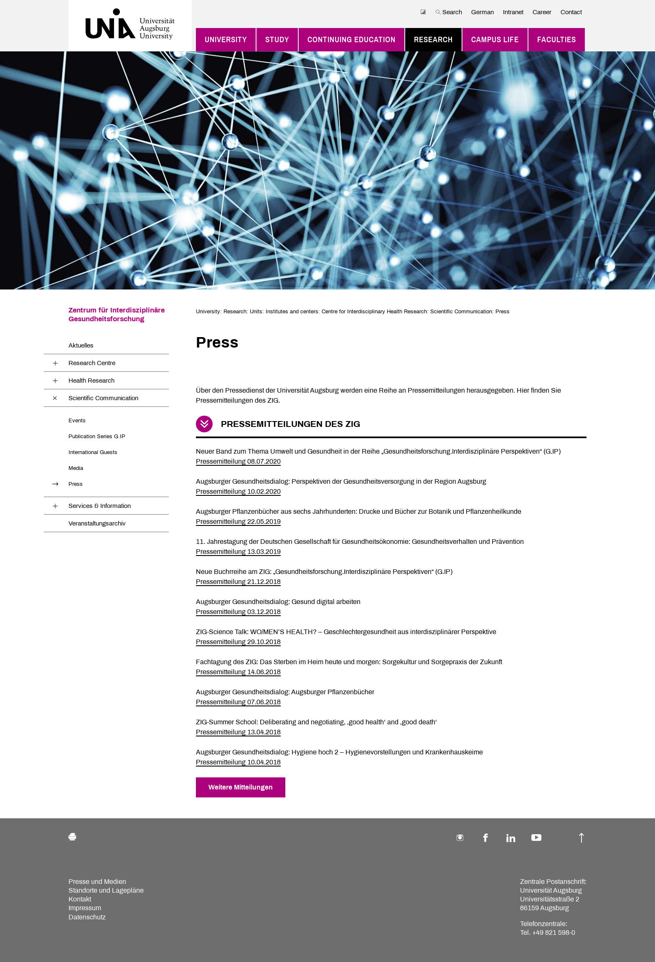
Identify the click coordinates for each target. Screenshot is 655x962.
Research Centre (92, 363)
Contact (571, 12)
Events (77, 420)
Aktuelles (81, 345)
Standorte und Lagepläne (106, 890)
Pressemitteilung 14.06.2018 (238, 671)
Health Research (91, 380)
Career (542, 12)
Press (76, 484)
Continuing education (351, 40)
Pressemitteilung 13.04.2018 (238, 732)
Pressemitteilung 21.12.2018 (238, 581)
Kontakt (80, 899)
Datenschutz (87, 917)
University (226, 40)
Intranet (513, 12)
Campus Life (495, 40)
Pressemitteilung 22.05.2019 (238, 521)
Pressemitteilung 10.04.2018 (238, 762)
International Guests (93, 452)
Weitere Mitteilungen (240, 787)
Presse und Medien (97, 881)
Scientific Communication (103, 398)
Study (277, 40)
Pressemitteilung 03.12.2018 (238, 611)
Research (433, 40)
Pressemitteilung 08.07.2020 (238, 461)
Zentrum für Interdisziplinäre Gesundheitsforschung (117, 314)
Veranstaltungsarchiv (97, 523)
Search (448, 12)
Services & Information (100, 506)
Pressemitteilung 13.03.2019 (238, 551)
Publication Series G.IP (97, 436)
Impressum (85, 907)
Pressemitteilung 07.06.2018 (238, 702)
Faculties (556, 40)
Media (76, 468)
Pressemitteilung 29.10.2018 (238, 641)
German (482, 12)
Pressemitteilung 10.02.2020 (238, 491)
